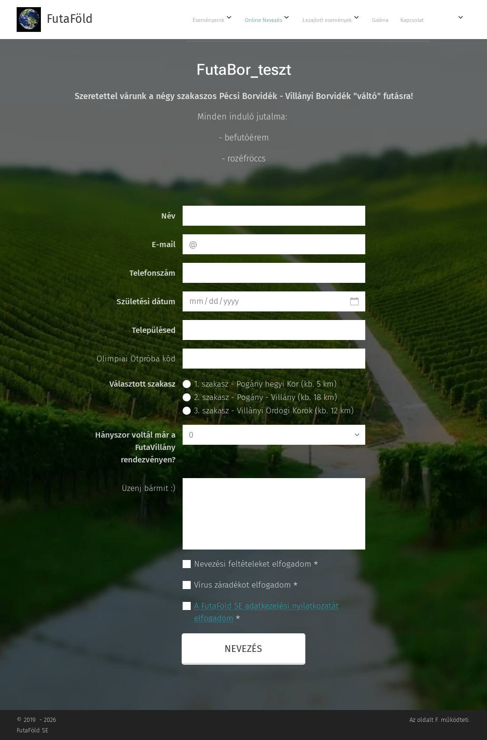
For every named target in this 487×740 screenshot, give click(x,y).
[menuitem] (342, 19)
